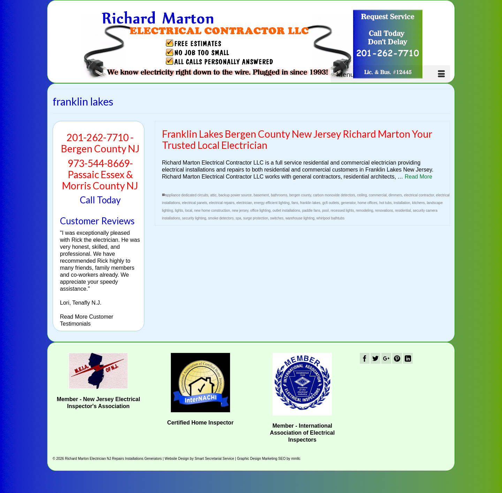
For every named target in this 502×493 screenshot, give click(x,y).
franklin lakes (310, 203)
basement (261, 195)
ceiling (362, 195)
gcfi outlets (330, 203)
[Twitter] (375, 358)
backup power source (235, 195)
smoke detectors (221, 218)
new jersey (240, 211)
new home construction (212, 211)
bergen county (300, 195)
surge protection (255, 218)
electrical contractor (419, 195)
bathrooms (279, 195)
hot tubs (385, 203)
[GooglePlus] (386, 358)
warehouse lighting (300, 218)
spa (238, 218)
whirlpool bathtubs (331, 218)
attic (213, 195)
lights (179, 211)
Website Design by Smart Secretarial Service (199, 459)
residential (403, 211)
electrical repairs (222, 203)
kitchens (418, 203)
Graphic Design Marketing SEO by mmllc (269, 459)
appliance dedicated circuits (187, 195)
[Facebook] (365, 358)
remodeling (364, 211)
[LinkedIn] (408, 358)
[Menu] (390, 74)
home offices (368, 203)
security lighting (194, 218)
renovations (384, 211)
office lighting (260, 211)
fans (294, 203)
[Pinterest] (397, 358)
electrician (244, 203)
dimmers (395, 195)
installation (402, 203)
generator (348, 203)
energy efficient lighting (272, 203)
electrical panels (194, 203)
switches (276, 218)
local (188, 211)
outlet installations (287, 211)
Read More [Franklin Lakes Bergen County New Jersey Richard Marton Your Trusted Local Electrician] (418, 177)
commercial (378, 195)
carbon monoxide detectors (334, 195)
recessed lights (342, 211)
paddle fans (311, 211)
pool (325, 211)
